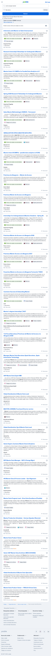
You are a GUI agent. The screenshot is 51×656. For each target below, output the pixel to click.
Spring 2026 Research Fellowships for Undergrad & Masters (23, 94)
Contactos (3, 642)
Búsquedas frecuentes (10, 608)
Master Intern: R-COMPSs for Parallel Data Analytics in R (21, 71)
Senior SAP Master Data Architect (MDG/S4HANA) (20, 553)
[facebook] (36, 631)
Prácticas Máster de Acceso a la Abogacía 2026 (19, 235)
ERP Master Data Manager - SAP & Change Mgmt (19, 460)
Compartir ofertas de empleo (23, 640)
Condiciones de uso (38, 642)
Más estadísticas (9, 22)
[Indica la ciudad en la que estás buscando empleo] (25, 10)
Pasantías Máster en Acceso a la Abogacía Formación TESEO (23, 272)
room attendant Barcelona (10, 624)
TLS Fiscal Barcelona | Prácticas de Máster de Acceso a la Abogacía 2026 (22, 335)
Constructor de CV (38, 648)
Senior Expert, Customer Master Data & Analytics (19, 444)
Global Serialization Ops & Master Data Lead (18, 427)
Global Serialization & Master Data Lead (16, 394)
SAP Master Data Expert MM (13, 375)
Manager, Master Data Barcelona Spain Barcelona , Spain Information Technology (22, 356)
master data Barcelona (9, 620)
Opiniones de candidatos (7, 648)
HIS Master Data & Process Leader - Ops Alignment (20, 478)
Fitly (35, 650)
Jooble (9, 654)
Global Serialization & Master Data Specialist (18, 572)
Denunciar (44, 47)
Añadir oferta (20, 638)
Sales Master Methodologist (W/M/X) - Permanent (20, 112)
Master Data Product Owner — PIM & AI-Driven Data (20, 587)
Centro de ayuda (5, 640)
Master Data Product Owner (12, 538)
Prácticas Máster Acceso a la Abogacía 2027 (18, 253)
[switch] (46, 25)
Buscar (25, 13)
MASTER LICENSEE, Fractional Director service (18, 409)
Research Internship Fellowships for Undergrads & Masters (22, 51)
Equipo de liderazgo (5, 644)
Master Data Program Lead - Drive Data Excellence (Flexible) (23, 498)
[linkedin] (48, 631)
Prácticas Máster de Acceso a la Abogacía (17, 195)
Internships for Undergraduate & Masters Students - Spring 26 (23, 215)
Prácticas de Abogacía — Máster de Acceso (18, 175)
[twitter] (44, 631)
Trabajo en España (38, 640)
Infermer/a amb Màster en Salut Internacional (18, 31)
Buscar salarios (37, 646)
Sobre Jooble (4, 638)
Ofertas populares (37, 613)
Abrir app (47, 2)
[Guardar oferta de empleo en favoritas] (47, 30)
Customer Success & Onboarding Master (17, 292)
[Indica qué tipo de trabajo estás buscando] (25, 6)
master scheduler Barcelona (10, 622)
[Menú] (2, 2)
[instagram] (40, 631)
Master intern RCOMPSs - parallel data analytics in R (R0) (22, 152)
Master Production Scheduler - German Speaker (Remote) (22, 518)
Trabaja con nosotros (6, 650)
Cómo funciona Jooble (6, 646)
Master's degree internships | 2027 (15, 311)
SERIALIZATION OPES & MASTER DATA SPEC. (18, 133)
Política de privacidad (38, 644)
